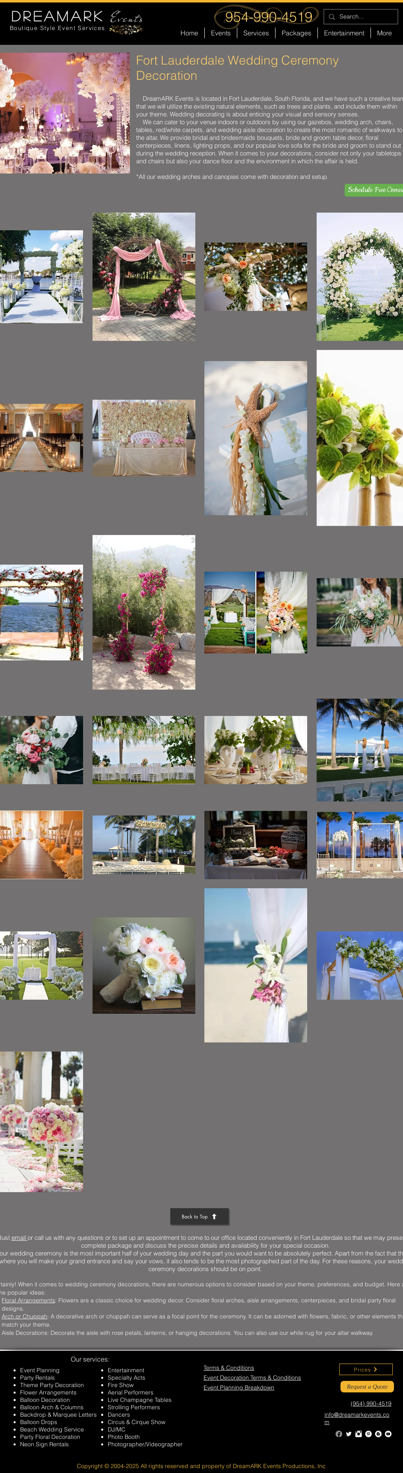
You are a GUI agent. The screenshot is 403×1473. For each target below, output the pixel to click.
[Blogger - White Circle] (378, 1434)
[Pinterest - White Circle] (368, 1434)
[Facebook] (339, 1434)
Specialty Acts (126, 1377)
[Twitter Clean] (348, 1434)
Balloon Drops (38, 1422)
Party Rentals (37, 1377)
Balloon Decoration (45, 1400)
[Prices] (366, 1369)
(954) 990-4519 (371, 1403)
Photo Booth (124, 1437)
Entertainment (126, 1370)
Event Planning (40, 1370)
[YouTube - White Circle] (388, 1434)
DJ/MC (116, 1429)
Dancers (119, 1414)
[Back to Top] (199, 1216)
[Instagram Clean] (358, 1434)
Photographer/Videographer (145, 1444)
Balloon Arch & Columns (51, 1407)
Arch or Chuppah (24, 1316)
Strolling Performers (134, 1407)
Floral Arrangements (28, 1300)
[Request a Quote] (367, 1386)
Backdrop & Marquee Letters (58, 1414)
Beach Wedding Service (52, 1429)
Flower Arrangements (48, 1392)
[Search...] (360, 16)
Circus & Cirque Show (136, 1422)
